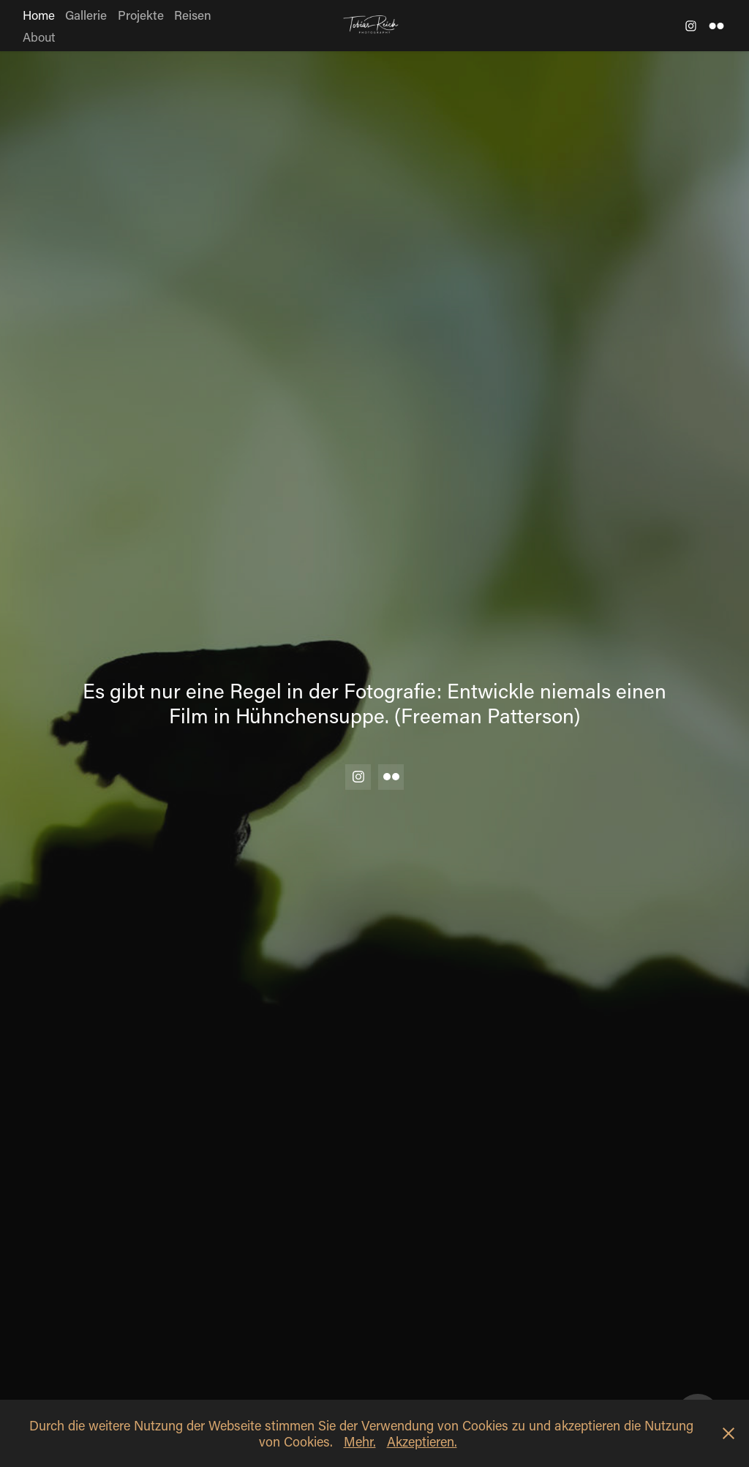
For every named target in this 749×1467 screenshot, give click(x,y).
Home (39, 15)
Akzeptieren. (422, 1441)
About (39, 37)
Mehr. (360, 1441)
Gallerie (86, 15)
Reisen (192, 15)
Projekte (141, 15)
